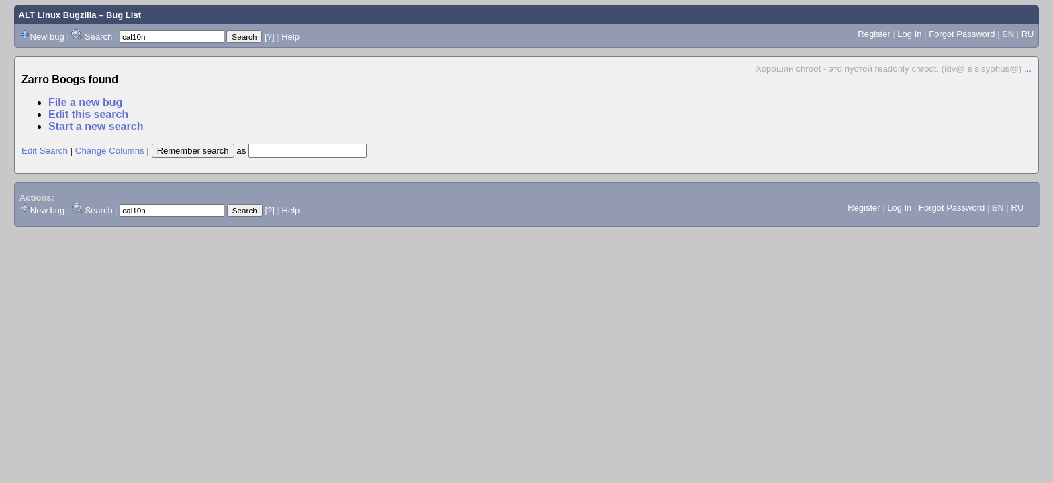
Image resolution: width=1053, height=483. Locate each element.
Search (98, 37)
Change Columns (109, 151)
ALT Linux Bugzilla (58, 15)
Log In (909, 34)
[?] (269, 37)
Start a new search (95, 126)
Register (874, 34)
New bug (47, 37)
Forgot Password (962, 34)
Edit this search (88, 114)
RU (1027, 34)
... (1028, 69)
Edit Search (44, 151)
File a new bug (85, 102)
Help (290, 37)
